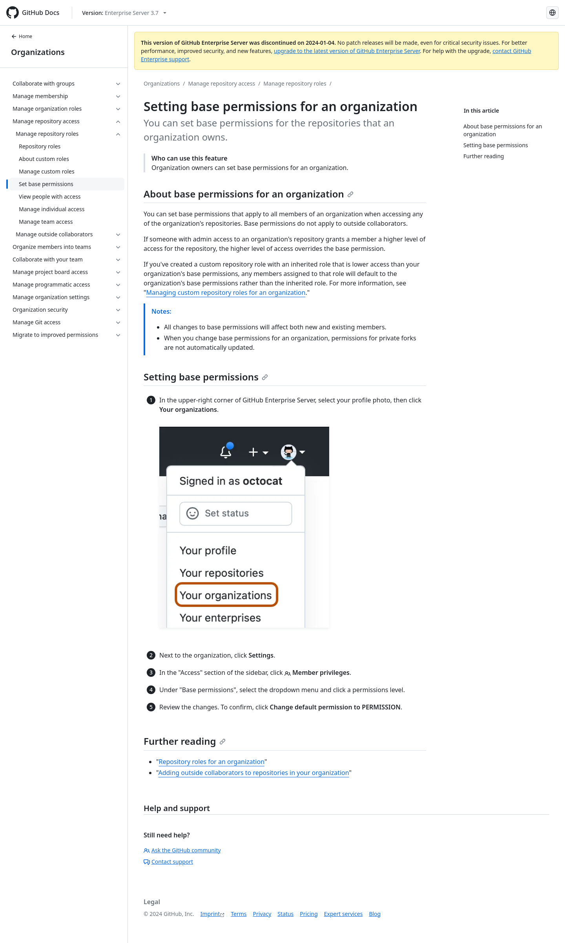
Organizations (38, 52)
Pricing (308, 913)
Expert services (343, 913)
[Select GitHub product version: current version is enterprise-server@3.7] (124, 13)
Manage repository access (221, 83)
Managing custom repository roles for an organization (226, 292)
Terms (238, 913)
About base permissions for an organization (249, 193)
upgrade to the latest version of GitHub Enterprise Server (347, 51)
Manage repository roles (294, 83)
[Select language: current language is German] (552, 12)
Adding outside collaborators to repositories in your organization (253, 772)
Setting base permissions (206, 376)
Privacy (262, 913)
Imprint (210, 913)
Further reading (185, 741)
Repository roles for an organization (211, 761)
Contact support (168, 861)
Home (21, 36)
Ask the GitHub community (182, 850)
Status (285, 913)
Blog (375, 913)
